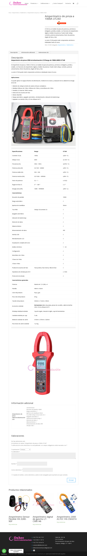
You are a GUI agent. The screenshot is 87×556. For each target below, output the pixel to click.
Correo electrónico (17, 470)
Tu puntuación (15, 449)
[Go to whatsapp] (4, 551)
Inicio (10, 12)
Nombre (14, 464)
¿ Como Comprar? (57, 3)
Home (26, 3)
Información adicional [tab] (28, 52)
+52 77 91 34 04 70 (38, 542)
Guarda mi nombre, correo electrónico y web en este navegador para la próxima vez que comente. (40, 475)
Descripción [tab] (14, 52)
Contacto (68, 3)
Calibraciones (45, 3)
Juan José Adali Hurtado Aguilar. (56, 554)
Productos (34, 3)
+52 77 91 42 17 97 (38, 537)
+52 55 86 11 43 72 (38, 540)
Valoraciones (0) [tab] (43, 52)
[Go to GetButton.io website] (4, 554)
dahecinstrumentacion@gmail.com (42, 548)
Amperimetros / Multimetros (19, 12)
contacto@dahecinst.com (40, 545)
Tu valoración (15, 451)
